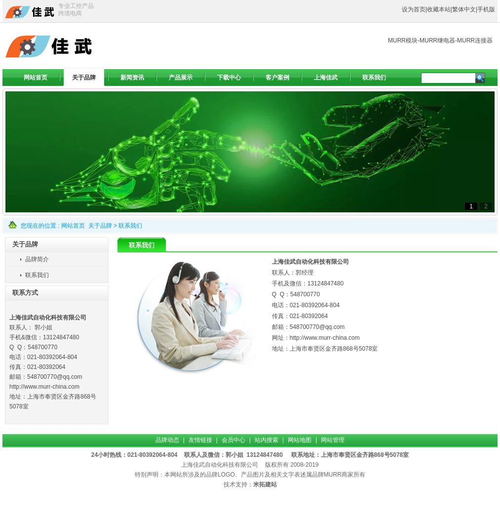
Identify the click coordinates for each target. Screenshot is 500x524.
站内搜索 (266, 440)
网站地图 (299, 440)
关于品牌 (100, 225)
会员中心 (233, 440)
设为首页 (413, 9)
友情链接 (200, 440)
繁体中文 (464, 9)
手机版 (486, 9)
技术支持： (238, 484)
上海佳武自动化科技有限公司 (219, 464)
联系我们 (130, 225)
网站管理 (333, 440)
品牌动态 (167, 440)
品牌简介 (37, 259)
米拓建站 (265, 484)
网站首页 (73, 225)
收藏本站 (439, 9)
